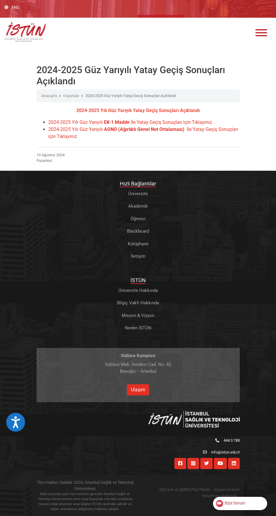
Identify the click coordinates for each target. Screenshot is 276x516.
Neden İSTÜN (138, 328)
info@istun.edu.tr (221, 452)
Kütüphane (138, 244)
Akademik (138, 206)
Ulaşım (138, 389)
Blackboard (138, 231)
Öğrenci (138, 218)
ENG (12, 7)
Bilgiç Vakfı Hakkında (138, 302)
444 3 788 (227, 440)
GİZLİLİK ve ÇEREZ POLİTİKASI (184, 489)
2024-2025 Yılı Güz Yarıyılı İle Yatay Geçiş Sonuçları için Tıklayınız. (130, 122)
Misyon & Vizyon (138, 315)
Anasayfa (49, 95)
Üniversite (138, 193)
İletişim (138, 256)
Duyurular (71, 95)
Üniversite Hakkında (138, 290)
